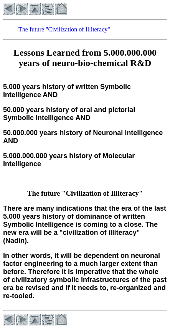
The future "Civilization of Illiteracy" (64, 29)
